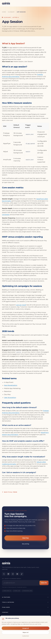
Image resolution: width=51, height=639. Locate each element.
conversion (6, 214)
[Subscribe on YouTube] (17, 574)
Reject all (25, 632)
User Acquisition (10, 397)
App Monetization (10, 385)
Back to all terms (9, 492)
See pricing (25, 544)
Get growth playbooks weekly (11, 578)
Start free (25, 538)
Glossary (11, 12)
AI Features (6, 597)
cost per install (21, 305)
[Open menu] (47, 3)
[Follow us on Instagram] (13, 574)
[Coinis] (6, 3)
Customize (25, 636)
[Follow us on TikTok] (21, 574)
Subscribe (44, 582)
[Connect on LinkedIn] (8, 574)
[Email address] (21, 583)
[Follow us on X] (4, 574)
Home (4, 12)
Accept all (25, 628)
